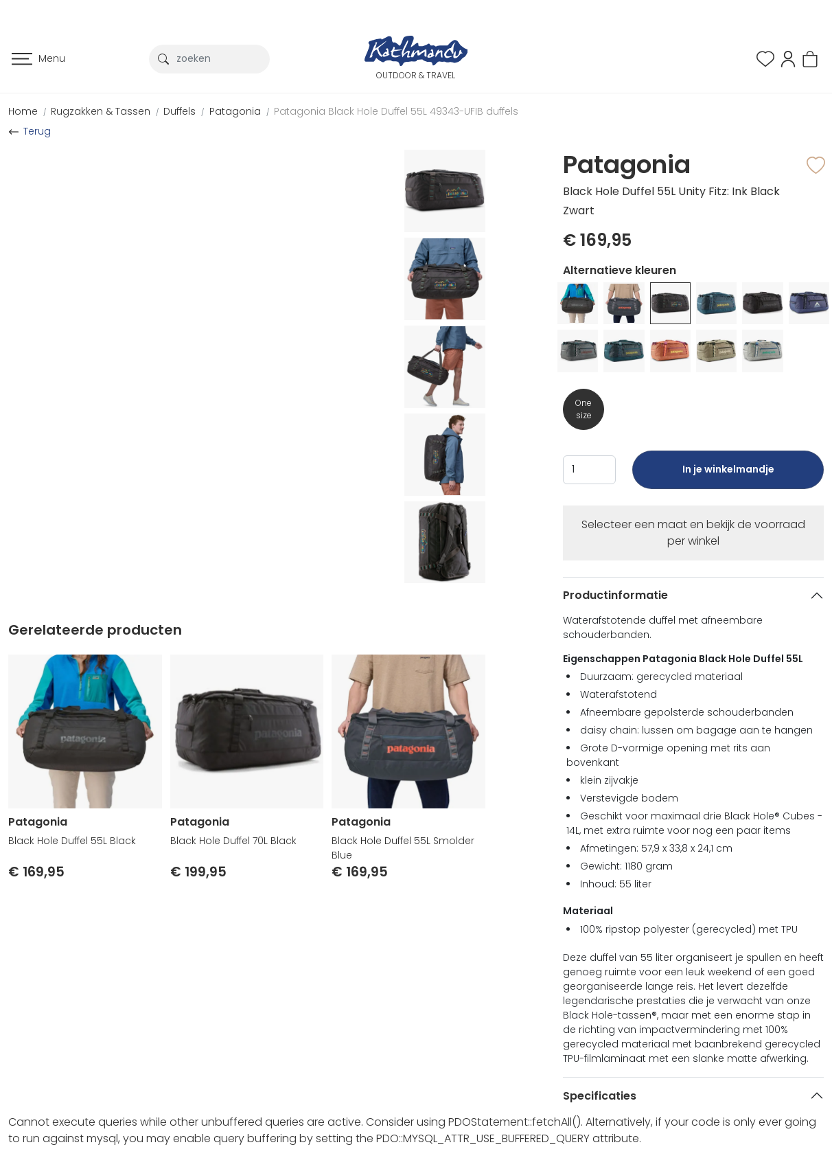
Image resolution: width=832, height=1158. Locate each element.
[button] (788, 58)
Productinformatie (615, 595)
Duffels (179, 111)
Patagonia (235, 111)
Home (23, 111)
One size (583, 409)
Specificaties (599, 1096)
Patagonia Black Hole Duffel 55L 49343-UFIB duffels (396, 111)
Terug (37, 131)
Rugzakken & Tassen (100, 111)
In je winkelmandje (728, 475)
